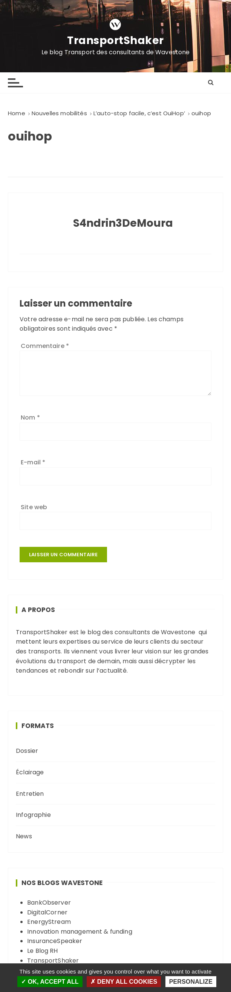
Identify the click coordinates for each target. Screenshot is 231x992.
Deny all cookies (123, 981)
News (24, 836)
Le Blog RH (42, 950)
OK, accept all (50, 981)
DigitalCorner (47, 912)
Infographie (33, 814)
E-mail (33, 462)
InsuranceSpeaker (54, 941)
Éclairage (30, 772)
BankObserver (49, 902)
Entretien (30, 793)
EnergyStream (49, 921)
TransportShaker (115, 40)
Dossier (27, 750)
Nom (30, 417)
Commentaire (45, 346)
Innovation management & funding (79, 931)
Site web (34, 507)
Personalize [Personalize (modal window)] (191, 981)
